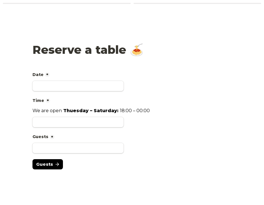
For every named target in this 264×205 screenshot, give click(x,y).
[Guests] (78, 148)
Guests (40, 136)
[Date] (78, 86)
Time (38, 100)
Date (38, 74)
